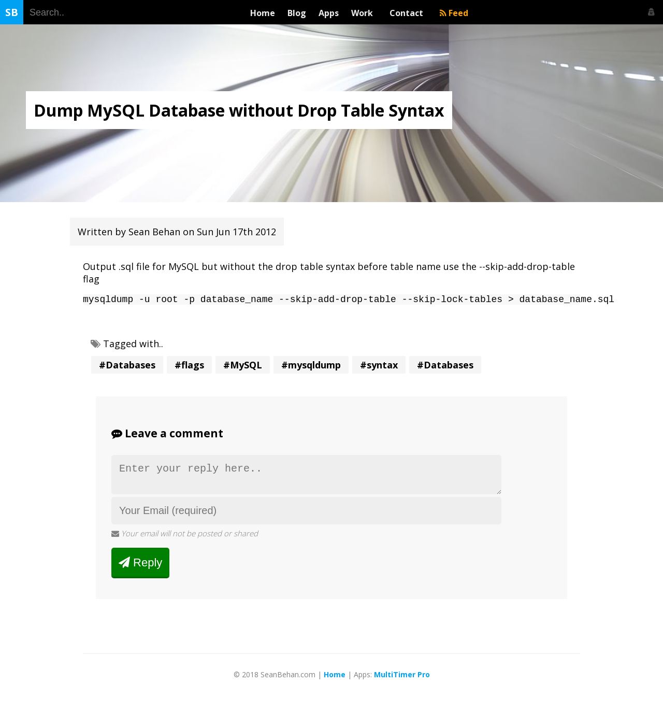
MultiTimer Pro (402, 681)
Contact (408, 13)
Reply (140, 568)
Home (262, 13)
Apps (329, 13)
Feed (454, 13)
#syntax (379, 367)
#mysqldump (311, 367)
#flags (189, 367)
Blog (296, 13)
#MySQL (242, 367)
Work (364, 13)
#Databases (127, 367)
